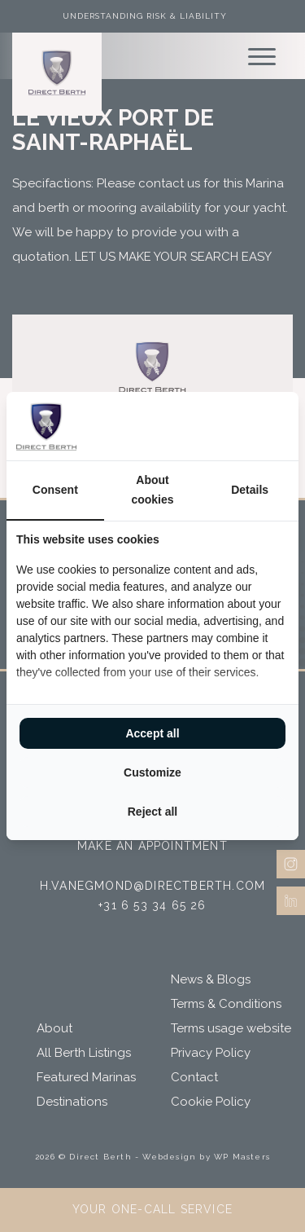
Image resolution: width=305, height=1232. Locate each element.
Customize (152, 772)
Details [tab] (249, 489)
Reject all (152, 811)
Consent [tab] (55, 489)
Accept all (152, 733)
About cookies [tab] (152, 489)
